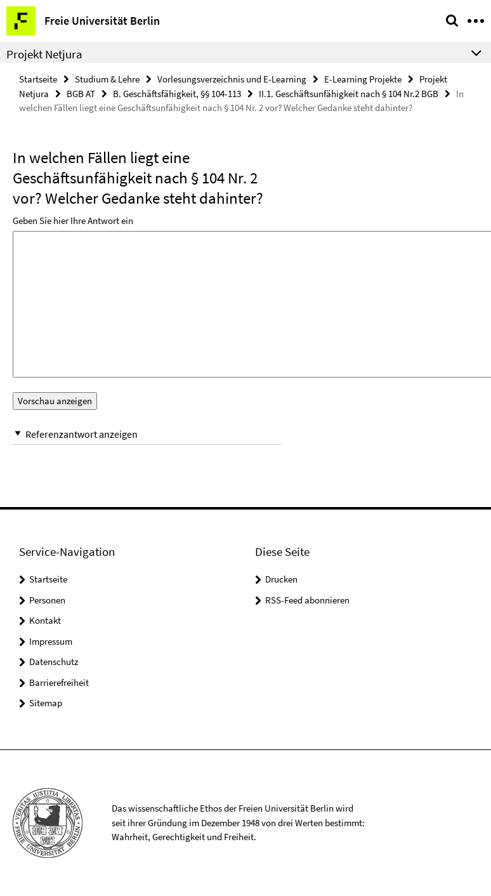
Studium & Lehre (107, 79)
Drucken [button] (281, 579)
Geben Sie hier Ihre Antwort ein (73, 220)
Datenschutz (53, 662)
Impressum (50, 641)
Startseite (38, 79)
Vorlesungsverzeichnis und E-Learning (231, 79)
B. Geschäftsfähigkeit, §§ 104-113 (177, 94)
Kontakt (45, 620)
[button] (147, 434)
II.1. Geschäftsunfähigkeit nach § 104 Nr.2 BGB (348, 94)
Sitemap (45, 703)
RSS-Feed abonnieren (307, 600)
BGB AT (81, 94)
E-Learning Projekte (363, 79)
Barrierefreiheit (59, 682)
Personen (47, 600)
